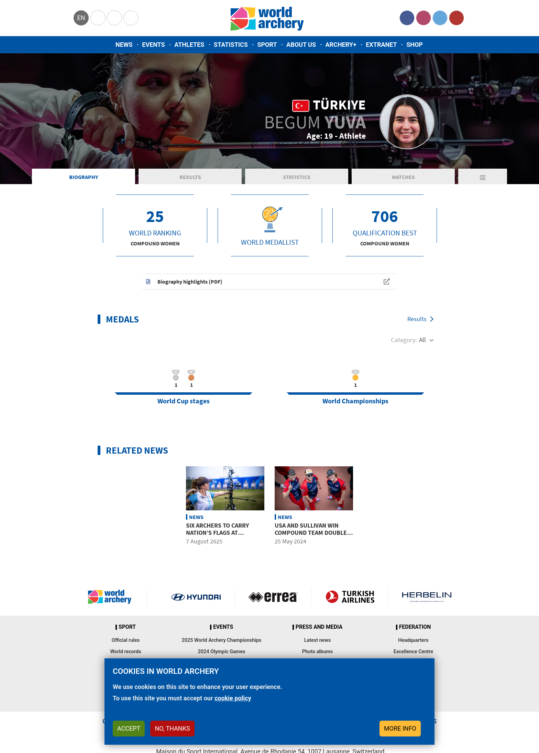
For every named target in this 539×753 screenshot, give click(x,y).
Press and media (319, 627)
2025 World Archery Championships (222, 640)
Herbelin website (426, 596)
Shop (414, 44)
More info (400, 728)
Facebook (407, 17)
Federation (415, 627)
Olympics (98, 17)
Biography (83, 176)
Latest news (317, 640)
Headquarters (413, 640)
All (422, 340)
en (81, 17)
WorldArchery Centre (131, 17)
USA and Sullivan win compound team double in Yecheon (311, 532)
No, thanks (172, 728)
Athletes (189, 44)
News (124, 44)
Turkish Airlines (350, 596)
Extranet (381, 44)
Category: (404, 340)
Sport (267, 44)
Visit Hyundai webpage (196, 596)
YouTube (456, 17)
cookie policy (232, 698)
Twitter (440, 17)
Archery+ (340, 44)
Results (190, 176)
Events (153, 44)
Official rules (126, 640)
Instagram (423, 17)
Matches (403, 176)
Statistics (231, 44)
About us (301, 44)
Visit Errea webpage (273, 596)
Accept (128, 728)
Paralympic (114, 17)
